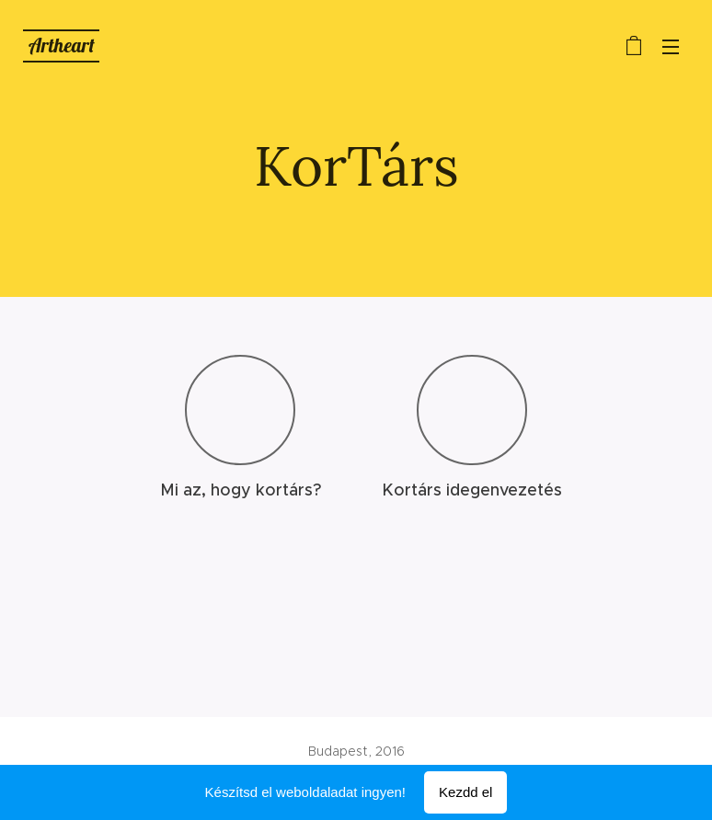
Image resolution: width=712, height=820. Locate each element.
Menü (670, 47)
